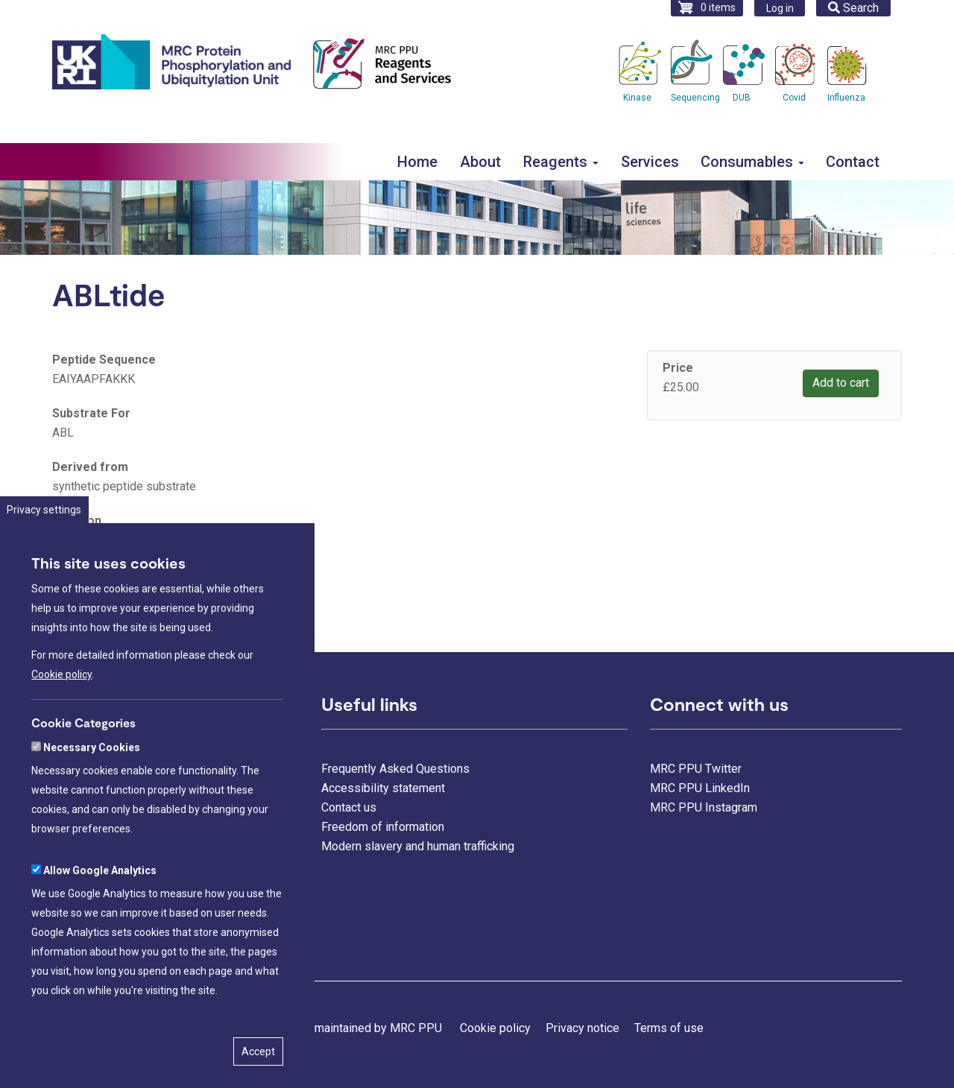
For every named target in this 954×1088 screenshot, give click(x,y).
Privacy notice (582, 1028)
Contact (852, 162)
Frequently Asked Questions (395, 769)
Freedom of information (382, 827)
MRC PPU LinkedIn (700, 788)
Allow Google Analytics (100, 928)
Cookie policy (61, 732)
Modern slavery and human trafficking (417, 846)
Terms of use (669, 1028)
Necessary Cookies (91, 805)
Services (650, 162)
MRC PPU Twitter (696, 769)
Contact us (348, 807)
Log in (780, 8)
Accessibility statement (383, 788)
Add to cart (840, 383)
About (480, 162)
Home (417, 162)
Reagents (560, 162)
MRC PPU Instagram (703, 807)
